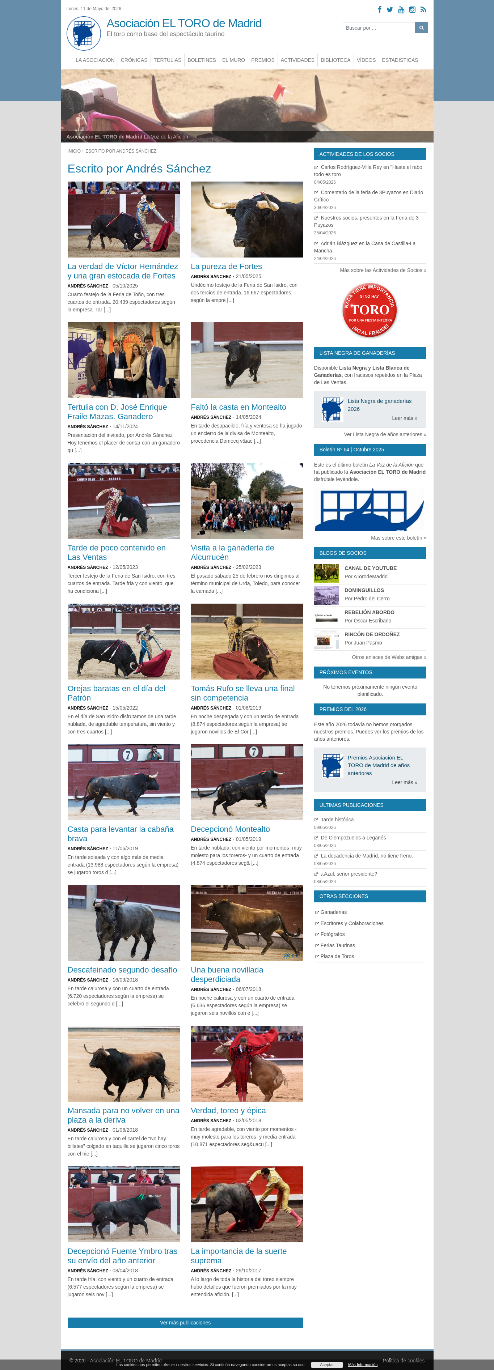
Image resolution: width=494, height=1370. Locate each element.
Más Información (362, 1364)
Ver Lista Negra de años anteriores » (385, 434)
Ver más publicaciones (185, 1323)
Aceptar (327, 1364)
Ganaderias (331, 912)
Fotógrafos (330, 934)
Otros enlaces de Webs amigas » (389, 657)
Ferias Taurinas (335, 945)
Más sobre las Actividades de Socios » (383, 270)
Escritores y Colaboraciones (349, 923)
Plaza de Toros (334, 956)
